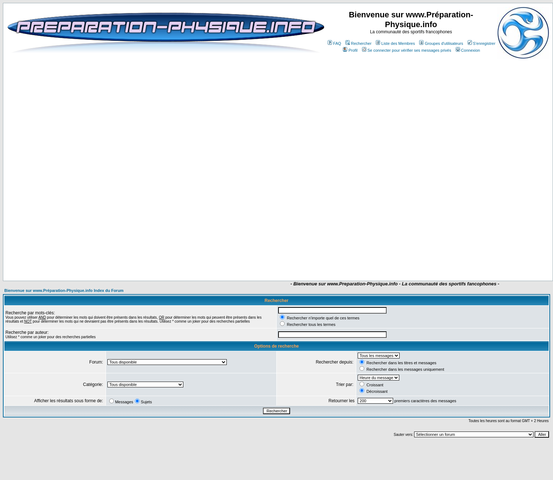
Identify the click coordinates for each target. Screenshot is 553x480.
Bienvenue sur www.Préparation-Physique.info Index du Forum (64, 290)
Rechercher (358, 43)
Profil (350, 50)
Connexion (468, 50)
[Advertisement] (231, 259)
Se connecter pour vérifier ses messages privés (406, 50)
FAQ (334, 43)
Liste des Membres (395, 43)
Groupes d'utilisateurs (441, 43)
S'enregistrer (481, 43)
